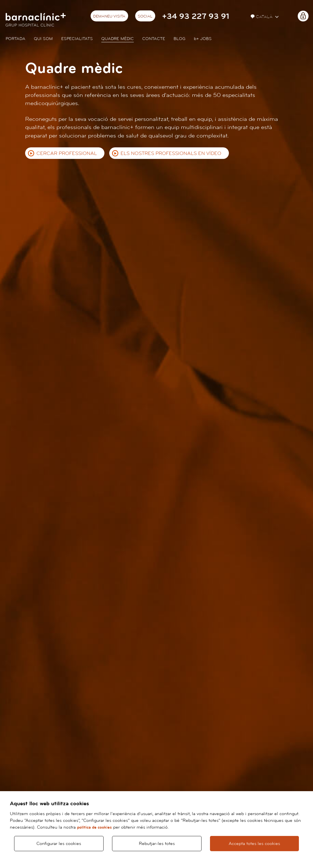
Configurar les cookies (58, 843)
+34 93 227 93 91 (195, 16)
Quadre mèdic (117, 38)
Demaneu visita (109, 16)
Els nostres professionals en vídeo (171, 153)
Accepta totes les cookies (254, 843)
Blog (179, 38)
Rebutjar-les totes (157, 843)
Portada (15, 38)
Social (145, 16)
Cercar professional (66, 153)
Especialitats (77, 38)
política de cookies (94, 827)
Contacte (153, 38)
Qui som (43, 38)
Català (262, 16)
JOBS (203, 38)
